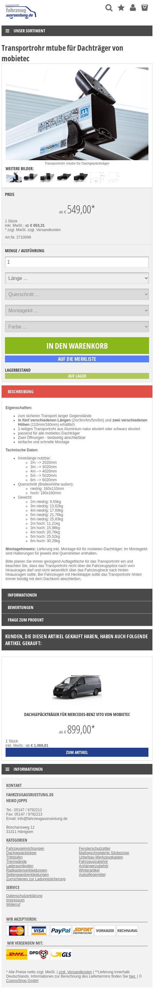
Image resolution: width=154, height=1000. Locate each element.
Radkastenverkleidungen (26, 870)
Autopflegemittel (92, 874)
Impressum (15, 900)
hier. (132, 976)
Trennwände (16, 861)
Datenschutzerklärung (24, 896)
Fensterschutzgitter (95, 848)
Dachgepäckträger (21, 853)
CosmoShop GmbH (22, 981)
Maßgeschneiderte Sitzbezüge (104, 853)
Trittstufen (14, 857)
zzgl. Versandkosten (44, 230)
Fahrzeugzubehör (93, 861)
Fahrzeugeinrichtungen (25, 848)
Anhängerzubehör (93, 866)
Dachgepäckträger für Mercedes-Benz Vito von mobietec (77, 714)
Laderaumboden (19, 866)
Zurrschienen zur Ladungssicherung (35, 879)
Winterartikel (89, 870)
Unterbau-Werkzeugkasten (101, 857)
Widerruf (13, 904)
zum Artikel (77, 752)
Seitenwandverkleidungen (27, 874)
